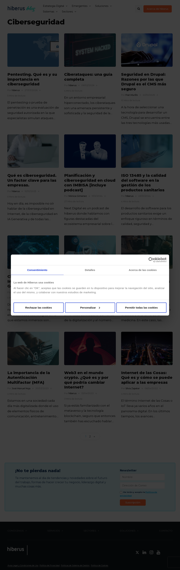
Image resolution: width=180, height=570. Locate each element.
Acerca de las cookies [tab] (143, 269)
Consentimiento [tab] (37, 269)
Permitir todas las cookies (141, 307)
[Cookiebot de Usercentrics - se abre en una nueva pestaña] (151, 260)
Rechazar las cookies (38, 307)
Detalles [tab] (90, 269)
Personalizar (90, 307)
